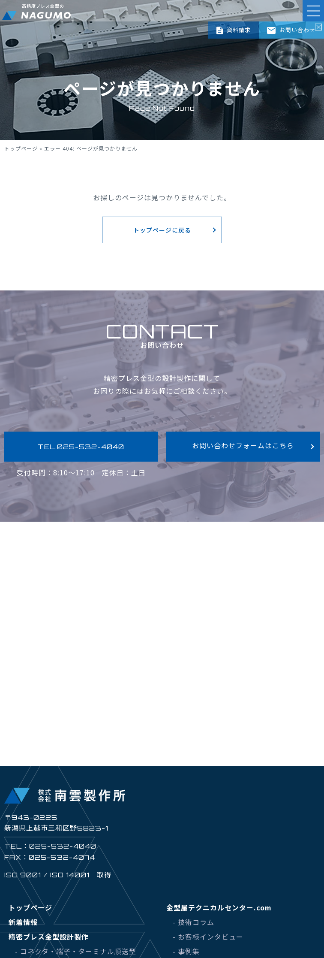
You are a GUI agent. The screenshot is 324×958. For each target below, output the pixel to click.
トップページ (21, 148)
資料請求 (233, 30)
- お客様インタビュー (208, 936)
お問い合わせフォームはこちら (243, 445)
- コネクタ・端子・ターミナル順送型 (75, 951)
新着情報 (23, 922)
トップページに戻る (162, 230)
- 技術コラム (193, 922)
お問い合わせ (291, 30)
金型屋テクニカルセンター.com (219, 907)
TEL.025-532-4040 (81, 446)
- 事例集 (186, 951)
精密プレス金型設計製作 (49, 936)
